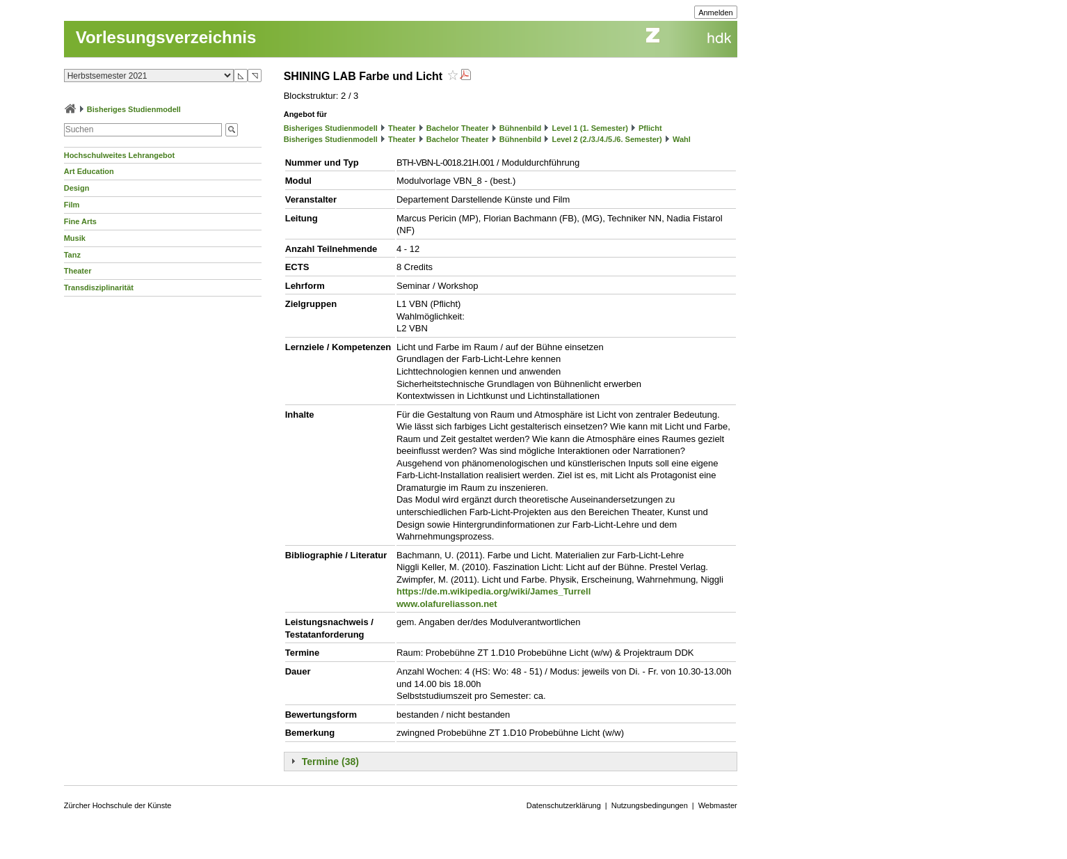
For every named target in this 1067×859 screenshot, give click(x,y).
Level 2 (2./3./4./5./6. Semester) (606, 139)
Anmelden (715, 12)
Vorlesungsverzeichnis (166, 37)
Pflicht (650, 128)
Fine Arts (80, 221)
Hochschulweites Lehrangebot (119, 155)
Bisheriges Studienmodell (134, 109)
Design (77, 188)
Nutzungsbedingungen (649, 805)
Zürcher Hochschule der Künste (118, 805)
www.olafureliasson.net (446, 604)
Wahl (682, 139)
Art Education (89, 171)
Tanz (72, 255)
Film (72, 204)
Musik (75, 238)
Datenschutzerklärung (564, 805)
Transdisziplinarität (99, 287)
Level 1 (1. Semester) (589, 128)
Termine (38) (330, 761)
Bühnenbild (520, 128)
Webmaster (717, 805)
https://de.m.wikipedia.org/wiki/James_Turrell (493, 591)
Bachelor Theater (457, 128)
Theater (78, 271)
